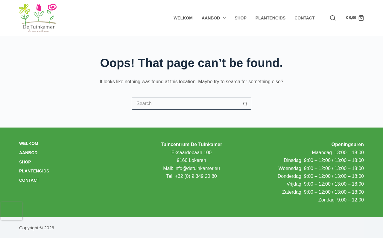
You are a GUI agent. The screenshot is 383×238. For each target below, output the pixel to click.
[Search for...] (185, 104)
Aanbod (215, 18)
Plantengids (270, 18)
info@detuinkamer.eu (197, 168)
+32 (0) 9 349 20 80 (196, 176)
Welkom (183, 18)
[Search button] (245, 104)
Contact (304, 18)
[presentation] (11, 211)
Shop (241, 18)
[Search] (332, 18)
